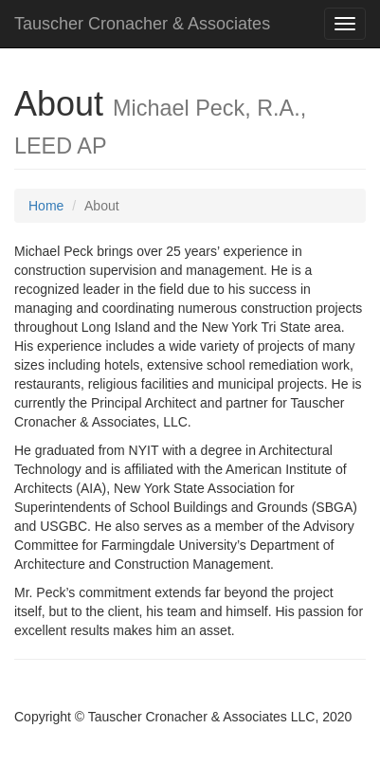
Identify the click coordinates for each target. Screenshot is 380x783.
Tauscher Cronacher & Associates (142, 23)
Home (45, 205)
